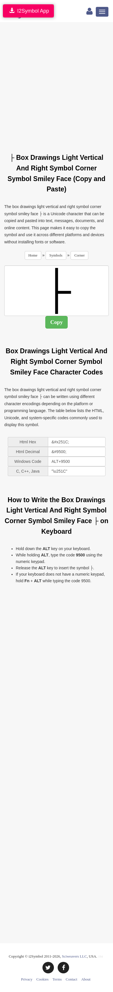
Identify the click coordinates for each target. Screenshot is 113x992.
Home (33, 255)
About (86, 979)
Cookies (42, 979)
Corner (79, 255)
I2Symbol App (28, 11)
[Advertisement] (56, 84)
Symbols (56, 255)
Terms (57, 979)
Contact (71, 979)
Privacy (26, 979)
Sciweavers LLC (74, 956)
